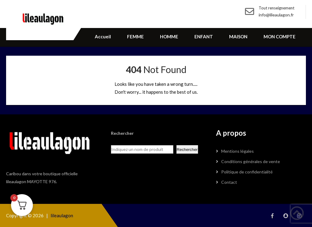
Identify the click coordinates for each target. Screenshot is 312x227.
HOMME (169, 36)
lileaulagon (62, 215)
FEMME (135, 36)
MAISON (238, 36)
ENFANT (203, 36)
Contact (229, 182)
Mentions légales (237, 151)
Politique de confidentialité (247, 171)
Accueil (103, 36)
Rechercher (187, 149)
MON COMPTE (280, 36)
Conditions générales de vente (250, 161)
